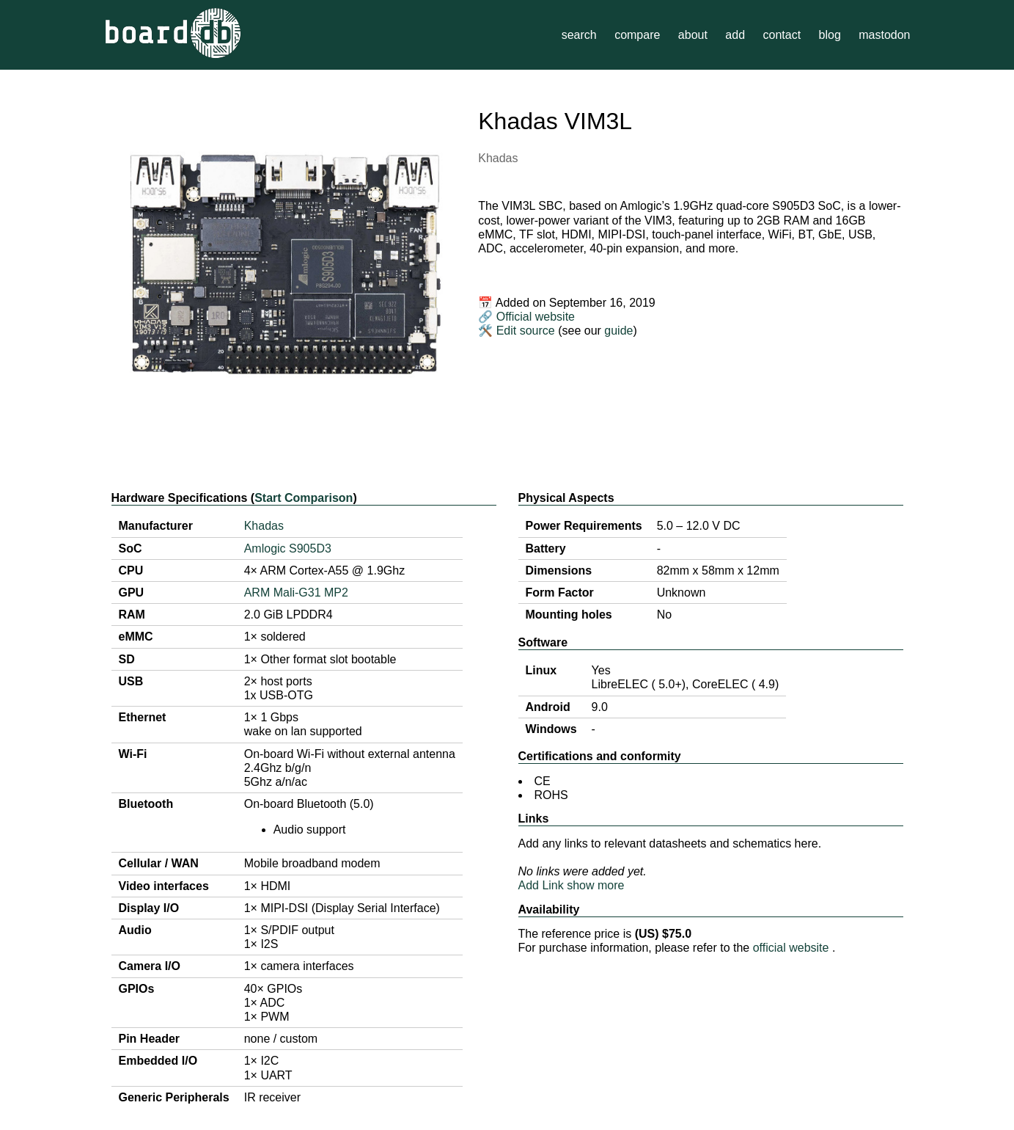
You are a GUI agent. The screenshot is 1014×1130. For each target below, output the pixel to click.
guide (618, 330)
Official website (535, 316)
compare (637, 35)
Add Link (541, 885)
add (735, 35)
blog (830, 35)
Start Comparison (303, 498)
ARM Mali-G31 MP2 (296, 592)
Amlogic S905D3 (287, 548)
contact (782, 35)
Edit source (527, 330)
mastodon (884, 35)
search (579, 35)
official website (792, 947)
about (693, 35)
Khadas (498, 158)
